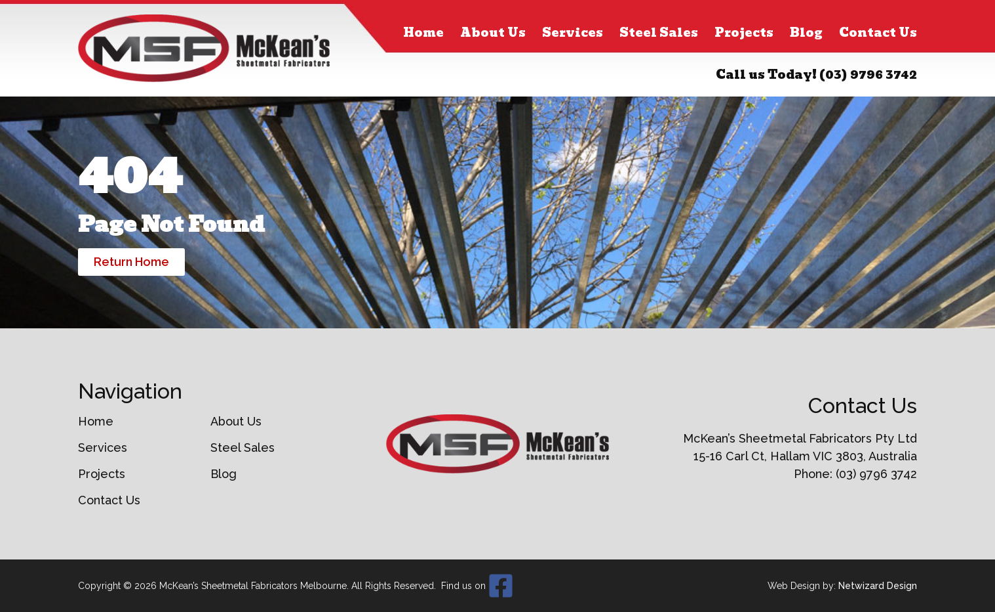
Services (572, 32)
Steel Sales (658, 32)
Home (423, 32)
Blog (806, 32)
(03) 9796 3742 (868, 74)
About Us (493, 32)
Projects (743, 32)
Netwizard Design (877, 585)
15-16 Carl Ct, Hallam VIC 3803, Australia (805, 456)
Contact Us (878, 32)
